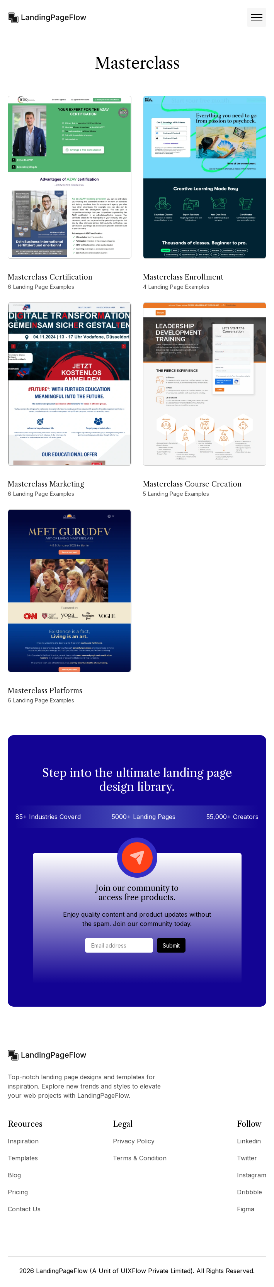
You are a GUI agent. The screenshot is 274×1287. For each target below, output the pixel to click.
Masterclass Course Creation (192, 484)
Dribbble (249, 1192)
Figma (245, 1209)
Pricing (18, 1192)
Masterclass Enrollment (183, 277)
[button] (256, 17)
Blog (14, 1175)
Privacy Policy (134, 1141)
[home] (47, 17)
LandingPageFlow (62, 1271)
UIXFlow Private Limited (156, 1271)
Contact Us (24, 1209)
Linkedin (249, 1141)
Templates (23, 1158)
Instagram (251, 1175)
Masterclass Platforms (45, 691)
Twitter (247, 1158)
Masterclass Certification (50, 277)
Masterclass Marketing (46, 484)
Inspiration (23, 1141)
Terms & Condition (140, 1158)
